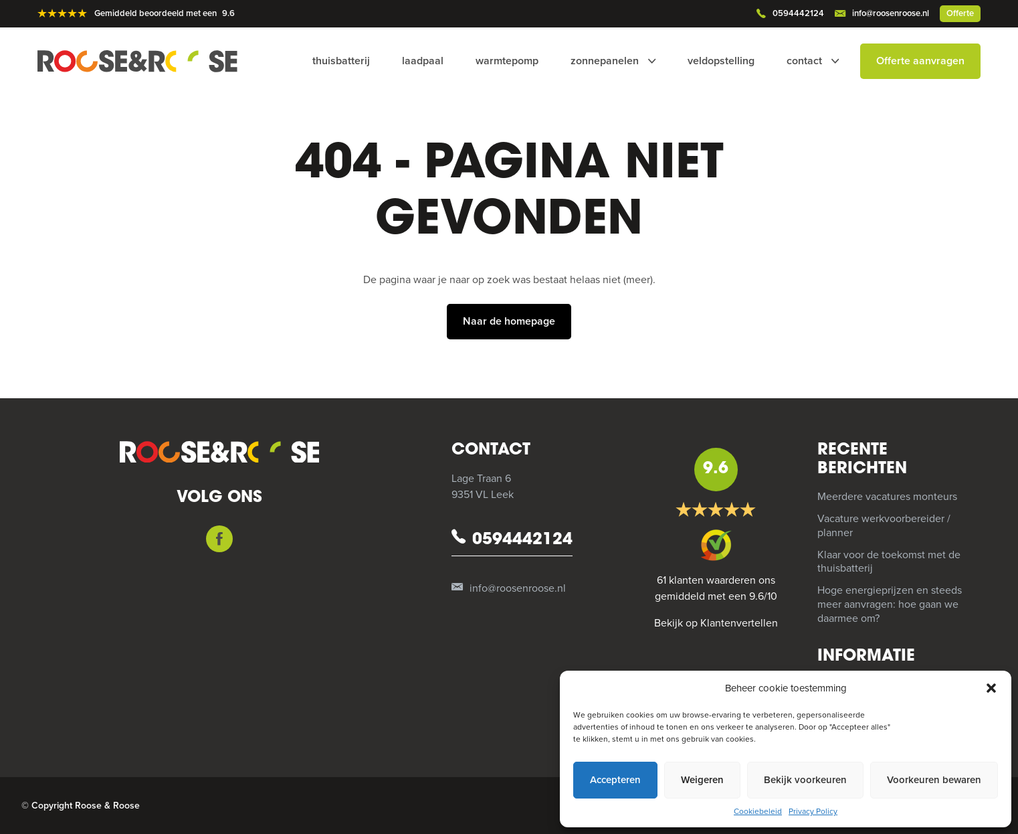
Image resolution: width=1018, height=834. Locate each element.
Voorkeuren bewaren (934, 780)
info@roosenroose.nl (882, 14)
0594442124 (790, 14)
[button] (991, 688)
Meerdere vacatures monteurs (887, 496)
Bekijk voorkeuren (805, 780)
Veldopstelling (721, 61)
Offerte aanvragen (920, 61)
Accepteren (615, 780)
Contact (804, 61)
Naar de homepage (509, 321)
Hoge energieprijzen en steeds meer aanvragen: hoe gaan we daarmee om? (889, 604)
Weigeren (702, 780)
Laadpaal (422, 61)
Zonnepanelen (605, 61)
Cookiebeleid (758, 811)
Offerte (960, 13)
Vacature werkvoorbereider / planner (883, 525)
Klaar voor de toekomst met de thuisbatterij (888, 562)
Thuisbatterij (341, 61)
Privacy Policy (813, 811)
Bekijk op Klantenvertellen (716, 623)
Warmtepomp (507, 61)
